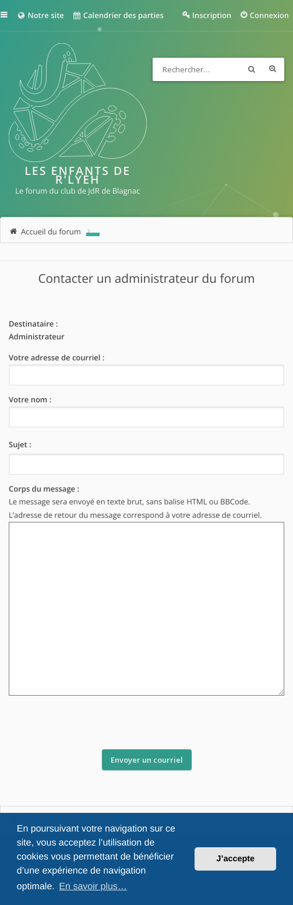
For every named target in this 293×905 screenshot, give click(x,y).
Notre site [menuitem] (40, 15)
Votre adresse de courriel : (56, 357)
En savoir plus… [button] (93, 887)
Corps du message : (44, 488)
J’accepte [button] (235, 859)
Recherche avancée (272, 69)
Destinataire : (33, 323)
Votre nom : (30, 399)
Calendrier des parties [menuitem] (118, 15)
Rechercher (251, 69)
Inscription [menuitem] (211, 15)
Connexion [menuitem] (269, 15)
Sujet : (20, 444)
